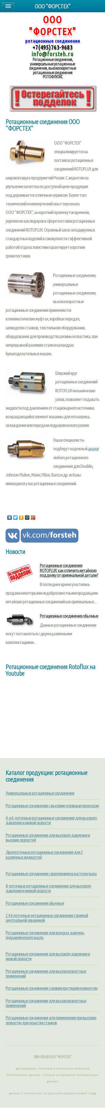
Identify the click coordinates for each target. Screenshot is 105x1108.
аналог (93, 448)
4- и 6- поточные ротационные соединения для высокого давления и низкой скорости (51, 820)
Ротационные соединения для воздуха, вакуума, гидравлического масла (45, 935)
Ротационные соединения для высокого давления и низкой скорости (48, 956)
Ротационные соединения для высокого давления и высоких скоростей (48, 837)
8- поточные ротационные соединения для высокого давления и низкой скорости (48, 888)
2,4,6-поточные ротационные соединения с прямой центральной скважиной (47, 918)
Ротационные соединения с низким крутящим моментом (51, 988)
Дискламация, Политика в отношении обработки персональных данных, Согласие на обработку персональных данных (52, 1075)
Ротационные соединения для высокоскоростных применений (46, 973)
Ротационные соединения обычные (35, 903)
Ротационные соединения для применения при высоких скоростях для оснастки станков (51, 1020)
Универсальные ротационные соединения (40, 793)
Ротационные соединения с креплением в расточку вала (51, 873)
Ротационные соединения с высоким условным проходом (52, 805)
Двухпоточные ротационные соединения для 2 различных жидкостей (44, 854)
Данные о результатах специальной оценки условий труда (52, 1093)
